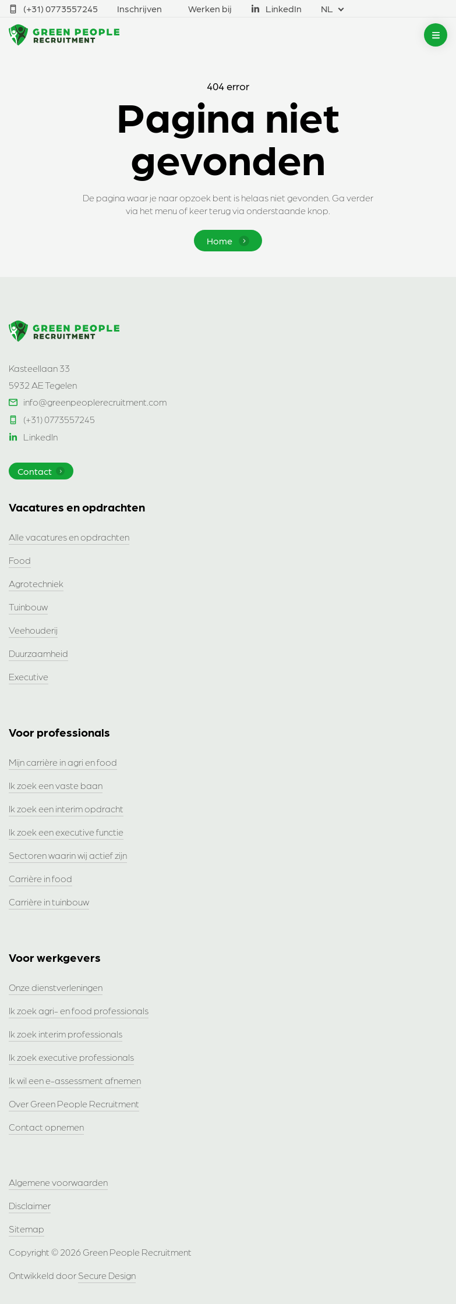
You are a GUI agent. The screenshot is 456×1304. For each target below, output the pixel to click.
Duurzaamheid (38, 653)
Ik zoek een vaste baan (55, 785)
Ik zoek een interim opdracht (66, 808)
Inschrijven (139, 8)
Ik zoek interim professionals (65, 1033)
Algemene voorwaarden (58, 1182)
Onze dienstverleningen (55, 987)
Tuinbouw (28, 606)
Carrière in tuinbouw (49, 901)
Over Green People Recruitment (74, 1103)
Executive (28, 676)
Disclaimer (30, 1205)
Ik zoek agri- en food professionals (79, 1010)
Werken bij (210, 8)
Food (20, 560)
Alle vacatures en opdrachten (69, 536)
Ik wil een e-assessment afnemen (75, 1080)
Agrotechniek (36, 583)
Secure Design (107, 1275)
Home (228, 240)
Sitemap (26, 1228)
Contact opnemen (46, 1126)
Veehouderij (33, 629)
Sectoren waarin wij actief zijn (68, 855)
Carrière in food (40, 878)
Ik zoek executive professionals (71, 1057)
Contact (41, 471)
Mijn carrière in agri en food (63, 762)
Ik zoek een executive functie (66, 831)
